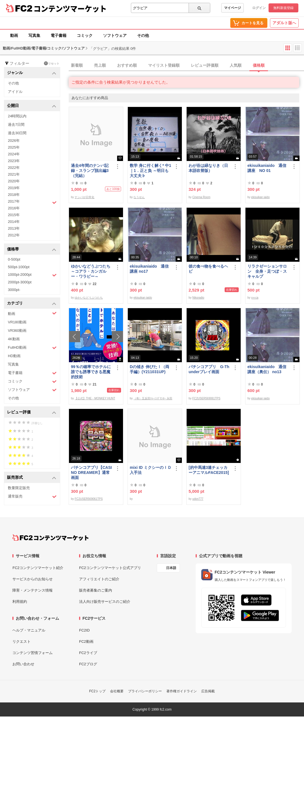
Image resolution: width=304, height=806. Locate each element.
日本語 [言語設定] (171, 568)
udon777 (197, 498)
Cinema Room (201, 197)
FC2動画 (86, 641)
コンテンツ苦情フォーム (32, 653)
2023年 (14, 161)
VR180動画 (17, 322)
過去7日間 (16, 124)
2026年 (14, 140)
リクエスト (21, 641)
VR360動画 (17, 330)
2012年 (14, 235)
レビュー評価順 (204, 65)
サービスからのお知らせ (32, 579)
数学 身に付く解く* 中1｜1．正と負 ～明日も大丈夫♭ (150, 170)
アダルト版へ (284, 23)
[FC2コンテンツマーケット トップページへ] (50, 537)
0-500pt (14, 259)
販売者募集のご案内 (95, 590)
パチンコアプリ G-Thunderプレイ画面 (209, 369)
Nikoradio (198, 297)
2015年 (14, 215)
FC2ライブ (88, 653)
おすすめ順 (127, 65)
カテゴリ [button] (31, 303)
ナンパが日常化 (84, 197)
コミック (85, 35)
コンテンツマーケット (70, 8)
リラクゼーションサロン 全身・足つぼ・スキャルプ (267, 271)
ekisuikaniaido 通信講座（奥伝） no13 (266, 369)
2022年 (14, 167)
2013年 (14, 228)
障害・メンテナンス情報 (32, 590)
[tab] (186, 65)
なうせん (139, 197)
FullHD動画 (32, 347)
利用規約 (19, 601)
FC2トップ (97, 691)
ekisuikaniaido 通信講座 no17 (149, 269)
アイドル (15, 91)
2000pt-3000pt (20, 282)
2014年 (14, 222)
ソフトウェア (115, 35)
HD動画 (14, 356)
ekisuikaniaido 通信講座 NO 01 (266, 168)
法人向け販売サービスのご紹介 (104, 601)
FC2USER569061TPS (206, 398)
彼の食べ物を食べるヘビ (208, 269)
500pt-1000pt (19, 267)
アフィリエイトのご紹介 (99, 579)
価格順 (259, 65)
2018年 (14, 194)
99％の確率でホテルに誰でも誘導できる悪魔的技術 (91, 371)
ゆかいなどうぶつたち (89, 297)
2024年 (14, 154)
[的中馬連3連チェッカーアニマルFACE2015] (209, 470)
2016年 (14, 208)
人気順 (236, 65)
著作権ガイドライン (181, 691)
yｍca (254, 297)
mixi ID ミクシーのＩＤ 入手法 (150, 470)
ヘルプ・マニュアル (28, 630)
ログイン (259, 8)
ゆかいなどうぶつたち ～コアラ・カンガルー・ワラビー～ (92, 271)
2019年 (14, 188)
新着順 (77, 65)
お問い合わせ (23, 664)
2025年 (14, 147)
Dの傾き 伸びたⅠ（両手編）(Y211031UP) (149, 369)
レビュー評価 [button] (31, 412)
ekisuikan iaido (260, 197)
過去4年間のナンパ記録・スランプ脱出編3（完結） (90, 170)
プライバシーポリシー (145, 691)
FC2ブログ (88, 664)
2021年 (14, 174)
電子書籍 (58, 35)
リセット (51, 63)
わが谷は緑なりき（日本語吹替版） (208, 168)
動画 (14, 35)
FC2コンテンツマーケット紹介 (37, 568)
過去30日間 (17, 133)
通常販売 (32, 496)
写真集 (34, 35)
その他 (143, 35)
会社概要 (117, 691)
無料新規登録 (283, 8)
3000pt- (14, 290)
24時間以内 (17, 116)
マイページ (232, 8)
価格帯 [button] (31, 249)
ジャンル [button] (31, 73)
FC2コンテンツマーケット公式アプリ (110, 568)
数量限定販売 (19, 488)
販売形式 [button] (31, 477)
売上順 (100, 65)
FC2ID (84, 630)
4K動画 (14, 339)
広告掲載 (208, 691)
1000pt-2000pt (32, 274)
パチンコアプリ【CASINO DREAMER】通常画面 (91, 472)
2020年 (14, 181)
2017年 (32, 202)
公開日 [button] (31, 106)
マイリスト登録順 (164, 65)
